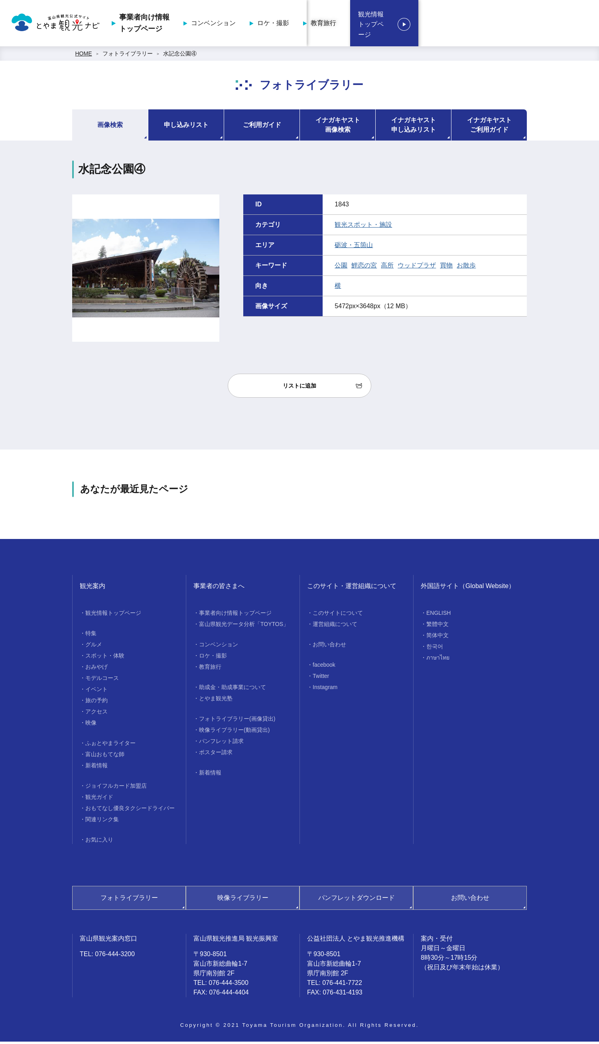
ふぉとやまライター (110, 745)
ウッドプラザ (417, 267)
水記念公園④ (180, 56)
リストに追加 (299, 388)
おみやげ (96, 669)
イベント (96, 691)
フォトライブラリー (127, 56)
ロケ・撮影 (410, 24)
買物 (446, 267)
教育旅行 (460, 24)
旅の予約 (96, 702)
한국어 (434, 649)
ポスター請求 (216, 754)
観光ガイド (99, 799)
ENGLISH (438, 615)
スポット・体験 (104, 658)
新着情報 (96, 768)
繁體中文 (437, 626)
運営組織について (335, 626)
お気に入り (99, 842)
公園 (341, 267)
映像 (91, 725)
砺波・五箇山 (354, 247)
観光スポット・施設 (363, 227)
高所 (387, 267)
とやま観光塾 (216, 700)
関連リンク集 (102, 821)
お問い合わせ (329, 647)
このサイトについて (338, 615)
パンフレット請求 (221, 743)
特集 (91, 635)
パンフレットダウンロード (356, 900)
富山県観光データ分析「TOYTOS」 (244, 626)
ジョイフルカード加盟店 (116, 788)
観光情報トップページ (543, 24)
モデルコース (102, 680)
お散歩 (466, 267)
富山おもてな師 (104, 756)
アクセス (96, 714)
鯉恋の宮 (364, 267)
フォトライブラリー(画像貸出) (237, 721)
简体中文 (437, 637)
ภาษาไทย (437, 660)
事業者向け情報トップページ (281, 24)
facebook (324, 667)
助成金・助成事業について (232, 689)
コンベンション (350, 24)
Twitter (321, 678)
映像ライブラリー (242, 900)
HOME (83, 56)
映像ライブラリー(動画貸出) (234, 732)
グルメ (93, 647)
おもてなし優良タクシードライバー (130, 810)
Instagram (325, 689)
